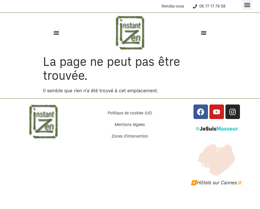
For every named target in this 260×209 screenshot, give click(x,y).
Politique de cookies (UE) (130, 113)
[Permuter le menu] (56, 33)
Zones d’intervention (130, 136)
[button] (247, 5)
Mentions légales (130, 124)
